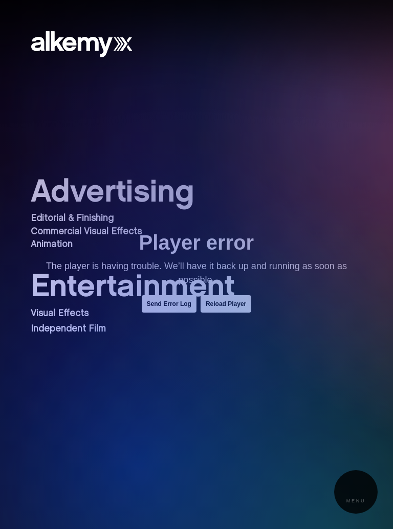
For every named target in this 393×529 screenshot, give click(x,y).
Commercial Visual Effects (86, 232)
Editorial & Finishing (72, 218)
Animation (52, 244)
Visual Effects (60, 314)
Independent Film (68, 329)
